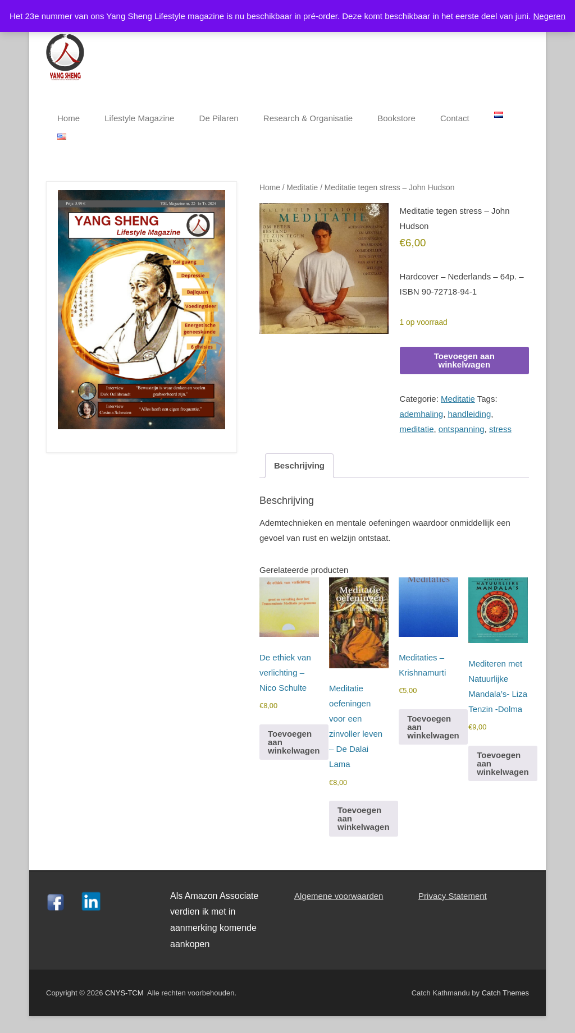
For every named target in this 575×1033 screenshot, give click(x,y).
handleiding (469, 414)
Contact (454, 118)
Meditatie (302, 187)
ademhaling (422, 414)
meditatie (417, 429)
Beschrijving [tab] (299, 465)
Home (68, 118)
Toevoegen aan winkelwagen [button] (294, 742)
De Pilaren (219, 118)
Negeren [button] (549, 16)
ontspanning (462, 429)
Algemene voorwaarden (338, 896)
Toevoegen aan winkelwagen (464, 360)
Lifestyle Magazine (139, 118)
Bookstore (396, 118)
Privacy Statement (452, 896)
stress (500, 429)
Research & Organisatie (308, 118)
